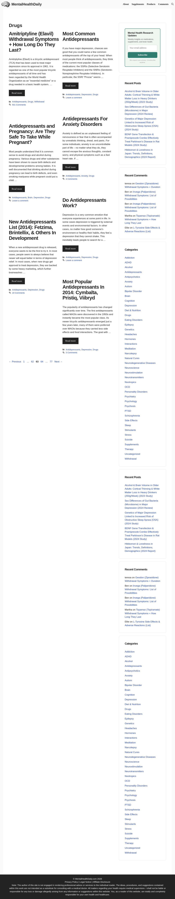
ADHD (128, 262)
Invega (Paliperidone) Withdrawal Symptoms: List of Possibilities (140, 195)
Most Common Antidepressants (81, 36)
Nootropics (130, 382)
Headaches (131, 334)
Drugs (30, 101)
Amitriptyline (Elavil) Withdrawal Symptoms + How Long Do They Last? (34, 42)
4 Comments (71, 179)
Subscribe (142, 55)
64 (42, 361)
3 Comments (71, 352)
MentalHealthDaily (26, 4)
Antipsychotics (132, 276)
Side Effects (131, 420)
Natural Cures (132, 358)
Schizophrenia (132, 415)
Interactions (131, 343)
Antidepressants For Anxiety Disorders (85, 121)
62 (33, 361)
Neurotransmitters (134, 377)
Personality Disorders (136, 391)
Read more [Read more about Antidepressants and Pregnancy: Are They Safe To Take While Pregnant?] (17, 188)
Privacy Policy (71, 882)
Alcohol (129, 267)
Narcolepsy (131, 353)
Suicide (129, 439)
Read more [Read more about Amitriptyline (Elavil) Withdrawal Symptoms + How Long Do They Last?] (17, 93)
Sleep (128, 425)
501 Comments (19, 104)
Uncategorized (132, 454)
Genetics (129, 329)
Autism (128, 286)
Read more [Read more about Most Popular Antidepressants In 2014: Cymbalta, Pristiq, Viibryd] (70, 340)
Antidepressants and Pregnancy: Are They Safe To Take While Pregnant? (32, 134)
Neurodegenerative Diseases (140, 363)
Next (58, 361)
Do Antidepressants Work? (84, 202)
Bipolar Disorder (133, 291)
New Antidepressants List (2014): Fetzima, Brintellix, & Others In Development (32, 230)
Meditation (130, 348)
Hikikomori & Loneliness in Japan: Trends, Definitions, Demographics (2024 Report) (140, 153)
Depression (86, 94)
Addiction (130, 257)
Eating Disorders (133, 319)
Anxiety (84, 176)
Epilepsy (129, 324)
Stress (128, 434)
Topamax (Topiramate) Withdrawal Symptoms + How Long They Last (142, 219)
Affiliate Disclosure (101, 882)
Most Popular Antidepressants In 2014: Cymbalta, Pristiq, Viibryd (83, 289)
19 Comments (18, 293)
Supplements (138, 4)
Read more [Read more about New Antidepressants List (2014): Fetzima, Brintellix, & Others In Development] (17, 281)
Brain (30, 197)
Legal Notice (85, 882)
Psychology (131, 401)
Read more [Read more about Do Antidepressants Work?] (70, 248)
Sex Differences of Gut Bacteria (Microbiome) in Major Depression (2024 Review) (141, 110)
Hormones (130, 339)
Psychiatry (130, 396)
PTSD (128, 410)
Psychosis (130, 406)
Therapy (129, 449)
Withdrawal (39, 101)
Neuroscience (132, 367)
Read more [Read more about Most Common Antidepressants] (70, 85)
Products (151, 4)
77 (51, 361)
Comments (163, 4)
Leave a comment (74, 97)
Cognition (130, 300)
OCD (127, 387)
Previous (15, 361)
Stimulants (130, 430)
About (126, 4)
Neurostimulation (134, 372)
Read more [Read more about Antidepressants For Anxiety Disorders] (70, 167)
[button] (172, 4)
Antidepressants (19, 101)
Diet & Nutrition (133, 310)
